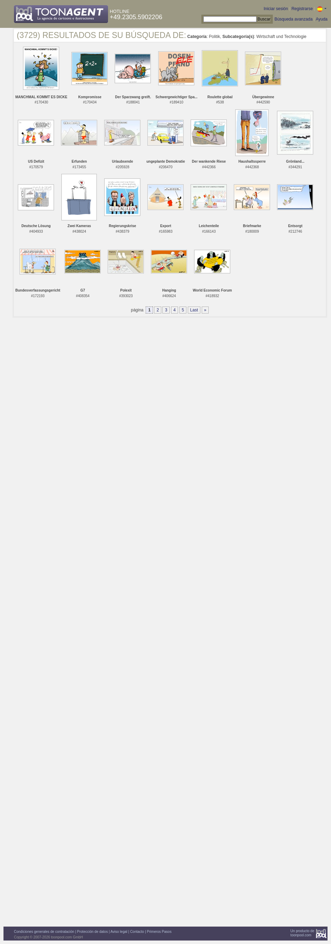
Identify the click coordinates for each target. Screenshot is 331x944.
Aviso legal (118, 932)
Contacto (137, 932)
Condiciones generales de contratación (44, 932)
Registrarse (302, 8)
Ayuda (322, 19)
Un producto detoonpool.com (302, 933)
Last (194, 310)
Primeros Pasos (159, 932)
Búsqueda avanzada (294, 19)
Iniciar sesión (276, 8)
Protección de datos (92, 932)
